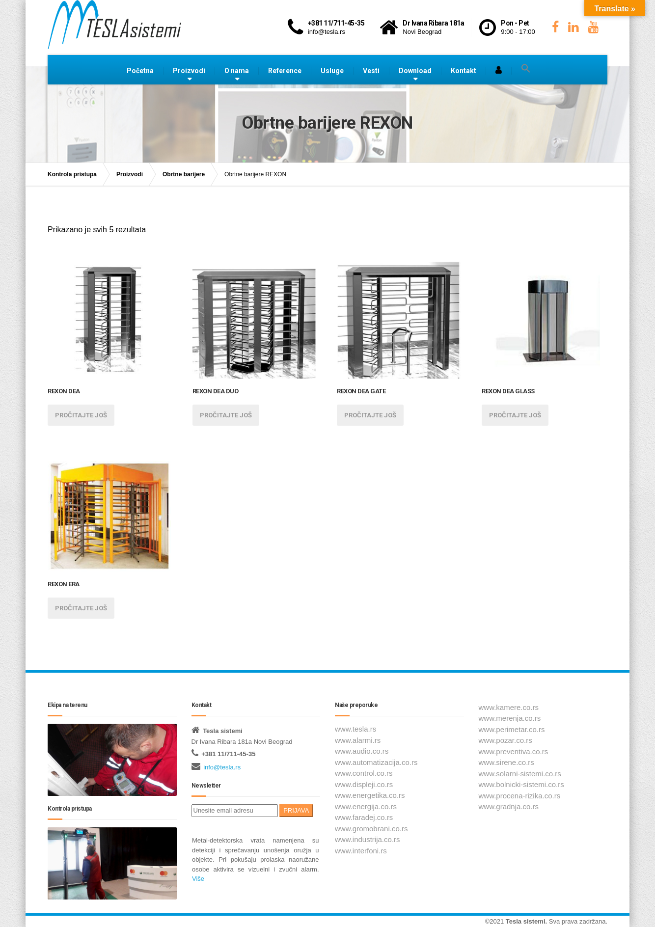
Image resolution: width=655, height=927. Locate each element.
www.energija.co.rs (366, 806)
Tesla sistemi (526, 921)
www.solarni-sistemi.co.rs (520, 773)
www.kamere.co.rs (509, 707)
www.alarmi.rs (358, 740)
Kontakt (463, 71)
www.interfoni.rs (361, 850)
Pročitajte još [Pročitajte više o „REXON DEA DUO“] (226, 415)
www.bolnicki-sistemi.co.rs (521, 784)
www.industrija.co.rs (367, 839)
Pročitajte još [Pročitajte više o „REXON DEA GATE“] (370, 415)
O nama (236, 71)
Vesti (371, 71)
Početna (140, 71)
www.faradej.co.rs (364, 817)
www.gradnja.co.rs (509, 806)
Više (198, 878)
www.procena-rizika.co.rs (520, 795)
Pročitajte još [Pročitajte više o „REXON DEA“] (81, 415)
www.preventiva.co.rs (513, 751)
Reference (284, 71)
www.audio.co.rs (361, 751)
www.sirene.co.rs (506, 762)
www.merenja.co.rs (510, 718)
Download (415, 71)
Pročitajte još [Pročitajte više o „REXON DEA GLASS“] (515, 415)
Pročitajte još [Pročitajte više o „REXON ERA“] (81, 608)
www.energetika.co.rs (370, 795)
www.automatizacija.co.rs (376, 762)
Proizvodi (189, 71)
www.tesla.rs (355, 729)
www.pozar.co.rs (505, 740)
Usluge (332, 71)
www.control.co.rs (364, 773)
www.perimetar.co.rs (512, 729)
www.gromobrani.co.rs (371, 828)
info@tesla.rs (222, 767)
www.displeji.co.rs (364, 784)
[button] (526, 68)
